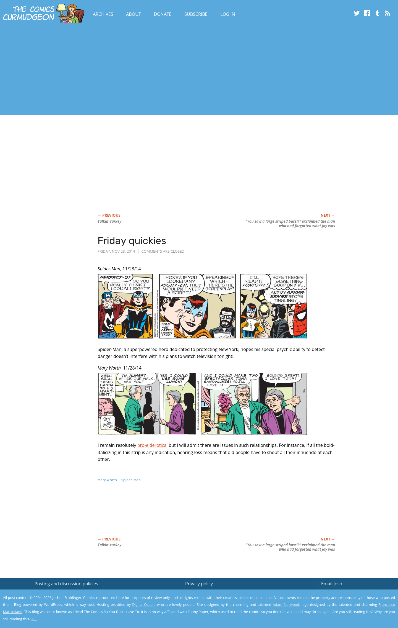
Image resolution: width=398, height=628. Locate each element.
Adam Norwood (286, 604)
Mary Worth (107, 480)
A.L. (35, 618)
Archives (103, 14)
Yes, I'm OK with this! (351, 607)
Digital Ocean (143, 604)
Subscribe (195, 14)
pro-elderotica (151, 445)
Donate (163, 14)
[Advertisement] (100, 70)
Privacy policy (199, 584)
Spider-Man (131, 480)
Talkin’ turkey (109, 221)
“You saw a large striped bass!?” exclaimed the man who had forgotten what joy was (290, 223)
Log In (227, 14)
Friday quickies (132, 241)
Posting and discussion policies (66, 584)
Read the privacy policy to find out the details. (348, 593)
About (133, 14)
